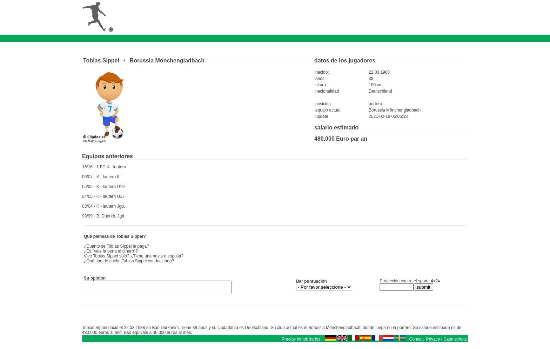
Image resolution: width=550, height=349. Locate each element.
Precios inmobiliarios (301, 341)
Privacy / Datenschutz (446, 341)
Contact (416, 341)
